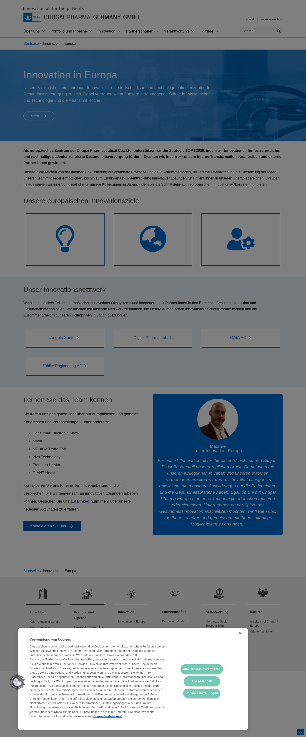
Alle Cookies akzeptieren (202, 669)
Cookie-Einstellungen (202, 694)
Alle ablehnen (202, 681)
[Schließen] (238, 635)
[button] (17, 682)
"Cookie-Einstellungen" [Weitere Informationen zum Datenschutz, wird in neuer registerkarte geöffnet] (107, 716)
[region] (133, 679)
